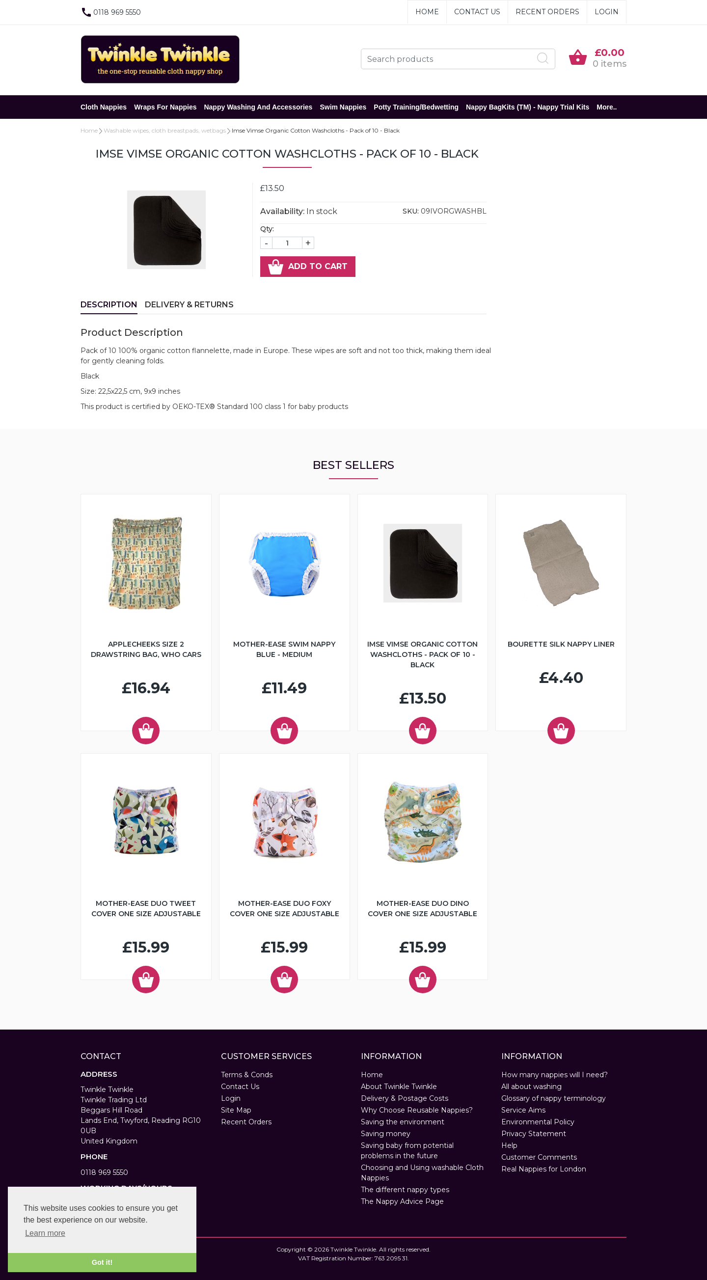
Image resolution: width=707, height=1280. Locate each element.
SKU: (411, 211)
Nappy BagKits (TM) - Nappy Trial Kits (527, 107)
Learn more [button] (45, 1233)
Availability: (282, 211)
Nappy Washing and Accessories (258, 107)
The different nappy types (405, 1189)
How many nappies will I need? (554, 1074)
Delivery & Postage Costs (404, 1098)
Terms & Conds (246, 1074)
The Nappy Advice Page (402, 1201)
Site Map (236, 1110)
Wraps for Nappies (165, 107)
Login (607, 11)
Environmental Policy (537, 1121)
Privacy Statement (533, 1133)
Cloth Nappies (104, 107)
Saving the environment (402, 1121)
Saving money (385, 1133)
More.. (607, 107)
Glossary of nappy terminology (553, 1098)
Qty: (267, 228)
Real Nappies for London (543, 1169)
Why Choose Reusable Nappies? (417, 1110)
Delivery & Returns (189, 304)
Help (509, 1145)
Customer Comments (539, 1157)
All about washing (531, 1086)
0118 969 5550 (104, 1172)
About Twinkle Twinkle (399, 1086)
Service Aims (523, 1110)
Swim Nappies (343, 107)
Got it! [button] (102, 1262)
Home (427, 11)
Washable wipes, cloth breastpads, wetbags (165, 130)
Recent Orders (547, 11)
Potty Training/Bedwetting (416, 107)
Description (109, 304)
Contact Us (477, 11)
